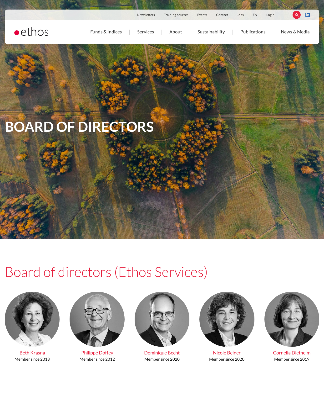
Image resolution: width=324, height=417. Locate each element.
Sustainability (211, 32)
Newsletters (146, 15)
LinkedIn (307, 15)
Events (202, 15)
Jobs (240, 15)
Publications (252, 32)
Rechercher (297, 15)
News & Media (295, 32)
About (175, 32)
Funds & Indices (106, 32)
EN (255, 15)
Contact (222, 15)
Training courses (176, 15)
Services (145, 32)
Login (270, 15)
